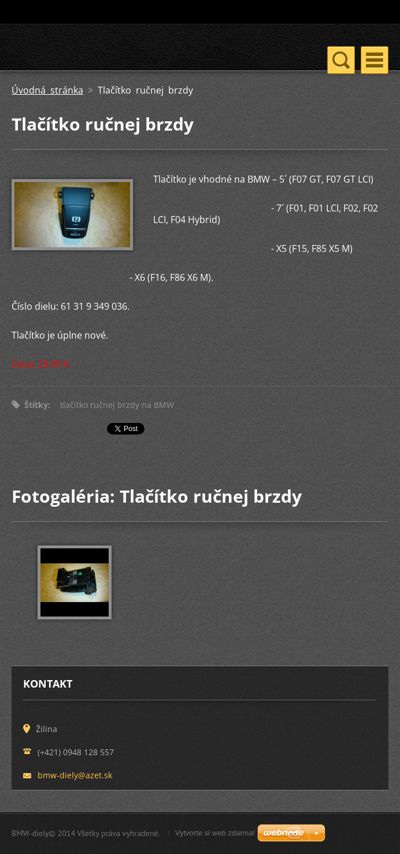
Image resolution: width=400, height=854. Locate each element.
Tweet (120, 431)
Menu (374, 60)
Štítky (36, 404)
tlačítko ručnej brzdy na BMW (117, 404)
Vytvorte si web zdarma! (215, 833)
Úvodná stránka (47, 90)
